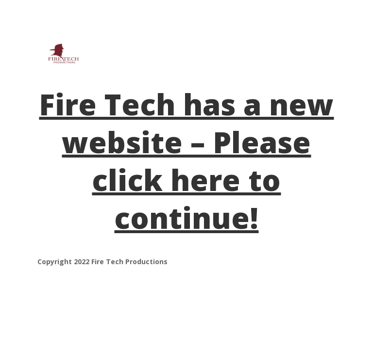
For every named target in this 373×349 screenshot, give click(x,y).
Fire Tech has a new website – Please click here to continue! (186, 161)
